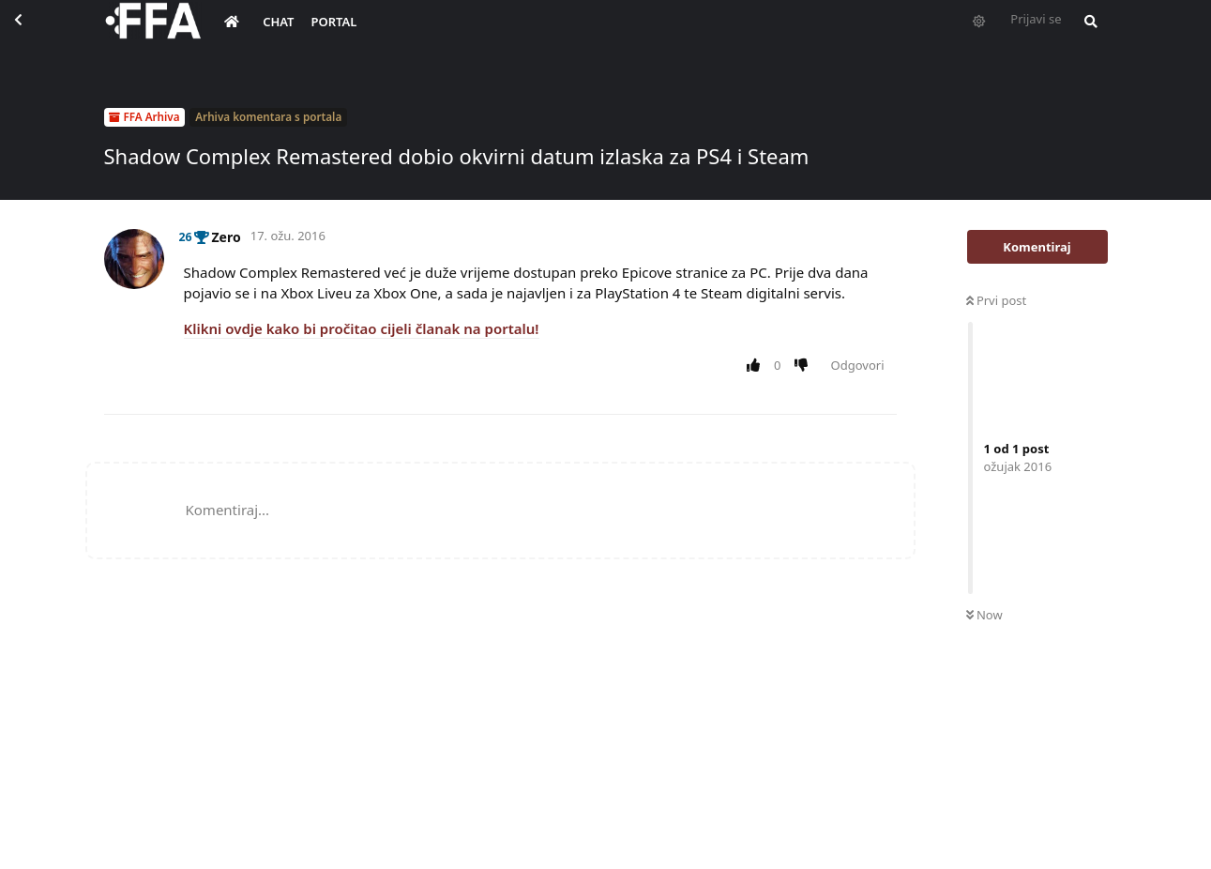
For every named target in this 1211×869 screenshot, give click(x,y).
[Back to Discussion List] (34, 34)
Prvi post (996, 300)
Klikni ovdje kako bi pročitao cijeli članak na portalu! (361, 328)
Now (984, 614)
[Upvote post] (757, 366)
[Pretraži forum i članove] (1086, 34)
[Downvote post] (804, 366)
